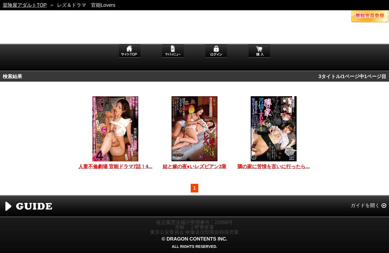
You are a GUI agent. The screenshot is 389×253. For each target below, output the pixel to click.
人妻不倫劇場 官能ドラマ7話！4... (115, 166)
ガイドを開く (365, 205)
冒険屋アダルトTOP (25, 5)
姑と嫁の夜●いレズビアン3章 (195, 166)
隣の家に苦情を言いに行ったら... (273, 166)
